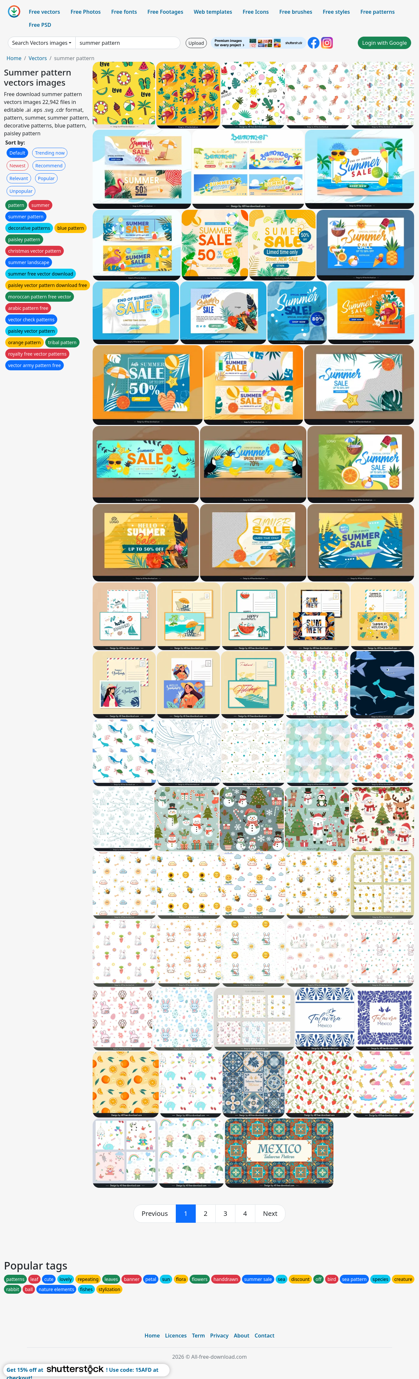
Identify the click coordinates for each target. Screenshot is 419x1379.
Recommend (49, 165)
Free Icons (256, 11)
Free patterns (377, 11)
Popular (46, 178)
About (241, 1335)
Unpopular (20, 191)
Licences (176, 1335)
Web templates (213, 11)
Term (198, 1335)
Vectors (37, 58)
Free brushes (295, 11)
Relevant (18, 178)
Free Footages (165, 11)
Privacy (219, 1335)
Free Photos (85, 11)
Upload (196, 43)
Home (14, 58)
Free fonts (124, 11)
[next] (270, 1213)
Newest (17, 165)
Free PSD (40, 24)
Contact (265, 1335)
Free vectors (44, 11)
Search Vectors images (39, 42)
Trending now (49, 153)
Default (17, 153)
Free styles (336, 11)
